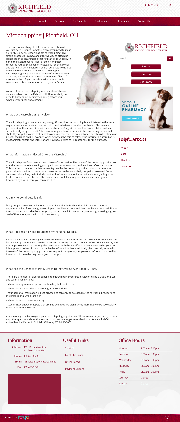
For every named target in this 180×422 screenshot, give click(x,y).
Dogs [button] (124, 147)
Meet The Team (74, 355)
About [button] (42, 21)
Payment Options (74, 368)
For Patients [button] (79, 21)
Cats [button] (124, 153)
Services (59, 21)
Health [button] (125, 160)
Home (27, 21)
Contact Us (144, 21)
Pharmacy (123, 21)
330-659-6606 (151, 5)
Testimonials (102, 21)
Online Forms (146, 74)
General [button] (126, 166)
